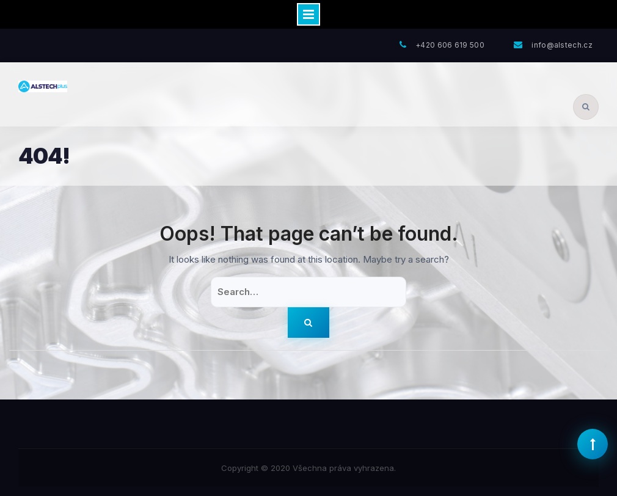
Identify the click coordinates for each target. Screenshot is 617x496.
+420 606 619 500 (449, 44)
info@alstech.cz (562, 44)
